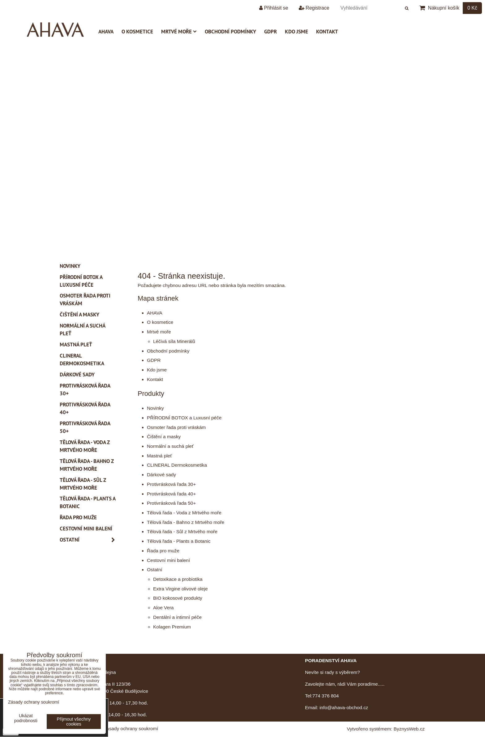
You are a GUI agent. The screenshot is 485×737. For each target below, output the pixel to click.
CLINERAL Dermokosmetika (177, 465)
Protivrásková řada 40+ (171, 493)
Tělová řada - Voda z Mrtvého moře (184, 512)
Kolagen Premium (172, 626)
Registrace (314, 8)
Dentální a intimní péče (177, 617)
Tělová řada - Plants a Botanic (179, 541)
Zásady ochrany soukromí (131, 728)
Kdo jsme (296, 31)
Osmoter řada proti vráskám (176, 427)
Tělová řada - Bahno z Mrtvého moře (185, 522)
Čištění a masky (164, 436)
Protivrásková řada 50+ (171, 503)
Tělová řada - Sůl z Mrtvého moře (182, 531)
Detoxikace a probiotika (178, 579)
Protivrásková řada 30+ (171, 484)
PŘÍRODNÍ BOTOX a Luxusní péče (184, 417)
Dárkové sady (161, 474)
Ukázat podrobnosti (25, 718)
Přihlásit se (273, 8)
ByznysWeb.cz (409, 728)
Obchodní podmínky (230, 31)
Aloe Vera (163, 607)
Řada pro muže (163, 550)
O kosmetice (137, 31)
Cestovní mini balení (168, 560)
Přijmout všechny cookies (74, 721)
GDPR (270, 31)
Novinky (155, 408)
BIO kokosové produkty (177, 598)
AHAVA (106, 31)
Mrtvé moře (179, 31)
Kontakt (327, 31)
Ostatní (154, 569)
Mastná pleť (159, 455)
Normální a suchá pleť (170, 446)
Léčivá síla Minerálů (174, 341)
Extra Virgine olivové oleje (180, 588)
